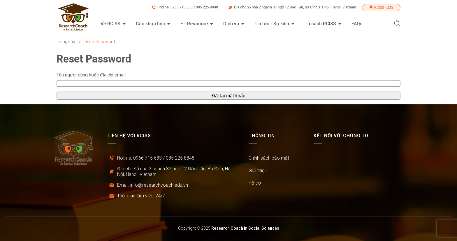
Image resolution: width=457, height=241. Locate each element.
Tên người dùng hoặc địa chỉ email (91, 75)
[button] (396, 24)
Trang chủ (66, 41)
